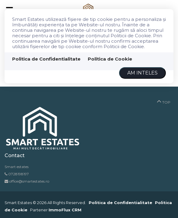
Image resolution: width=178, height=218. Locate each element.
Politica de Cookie (110, 59)
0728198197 (18, 174)
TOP (163, 100)
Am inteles (142, 73)
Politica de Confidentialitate (46, 59)
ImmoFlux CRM (65, 209)
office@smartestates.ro (28, 181)
